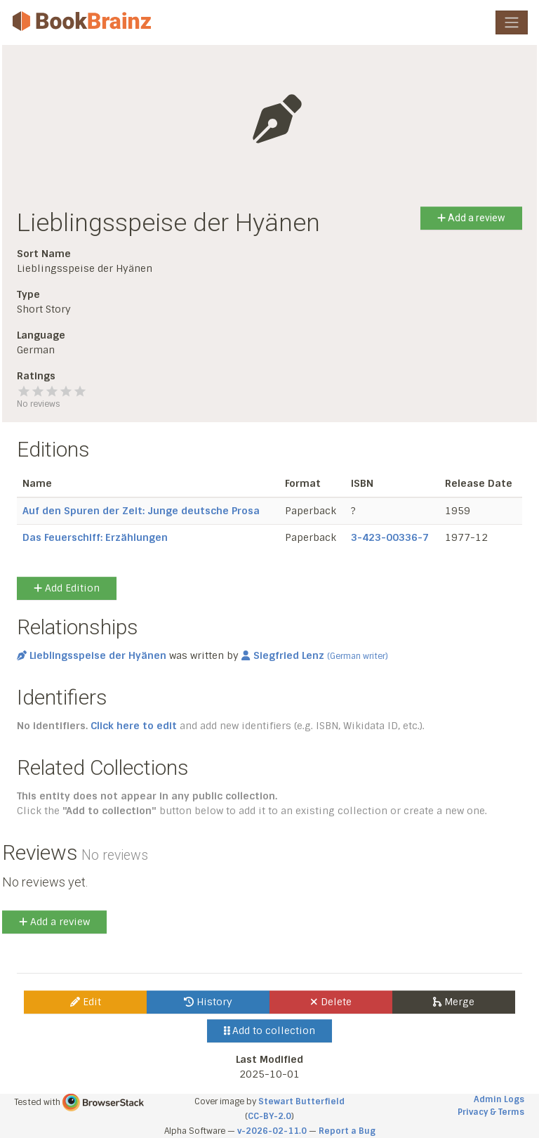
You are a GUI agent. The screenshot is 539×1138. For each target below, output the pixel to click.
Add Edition (67, 588)
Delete (331, 1001)
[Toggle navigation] (511, 22)
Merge (453, 1001)
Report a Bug (347, 1131)
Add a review (471, 217)
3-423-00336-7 (390, 537)
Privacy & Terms (491, 1112)
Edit (85, 1001)
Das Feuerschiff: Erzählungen (95, 537)
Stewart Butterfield (301, 1101)
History (208, 1001)
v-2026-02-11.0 (272, 1131)
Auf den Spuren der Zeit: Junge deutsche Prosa (141, 510)
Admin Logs (499, 1099)
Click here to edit (134, 725)
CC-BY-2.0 (269, 1116)
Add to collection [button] (270, 1030)
